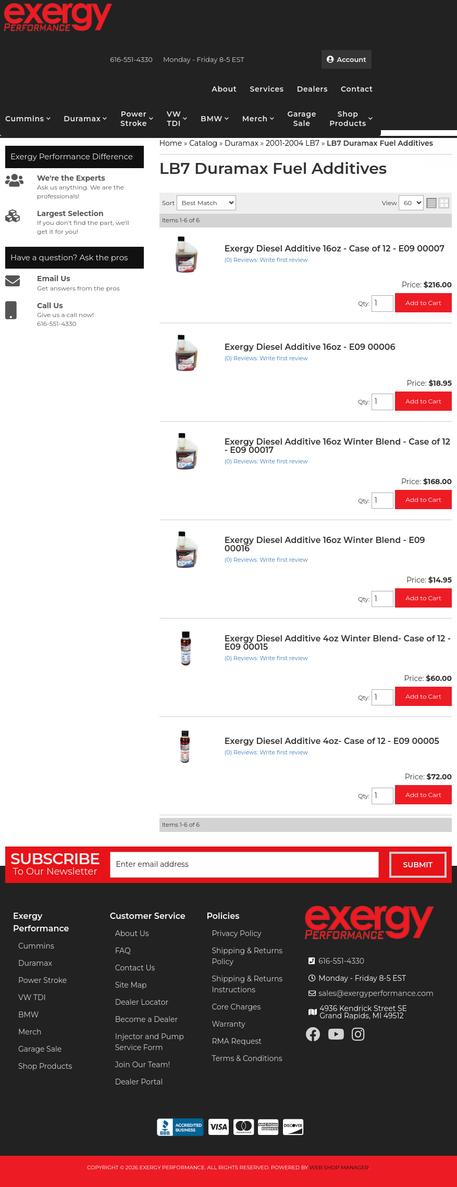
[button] (28, 118)
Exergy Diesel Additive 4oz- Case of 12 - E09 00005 (332, 741)
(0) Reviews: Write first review (266, 259)
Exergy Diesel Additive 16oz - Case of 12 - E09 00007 (334, 249)
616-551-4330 (341, 961)
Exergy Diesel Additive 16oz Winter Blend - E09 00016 (325, 544)
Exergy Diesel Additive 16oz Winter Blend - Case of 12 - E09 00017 (337, 446)
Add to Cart (423, 303)
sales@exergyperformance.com (376, 993)
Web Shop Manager (339, 1167)
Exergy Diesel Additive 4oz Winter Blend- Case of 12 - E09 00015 (338, 643)
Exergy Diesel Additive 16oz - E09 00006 (310, 347)
